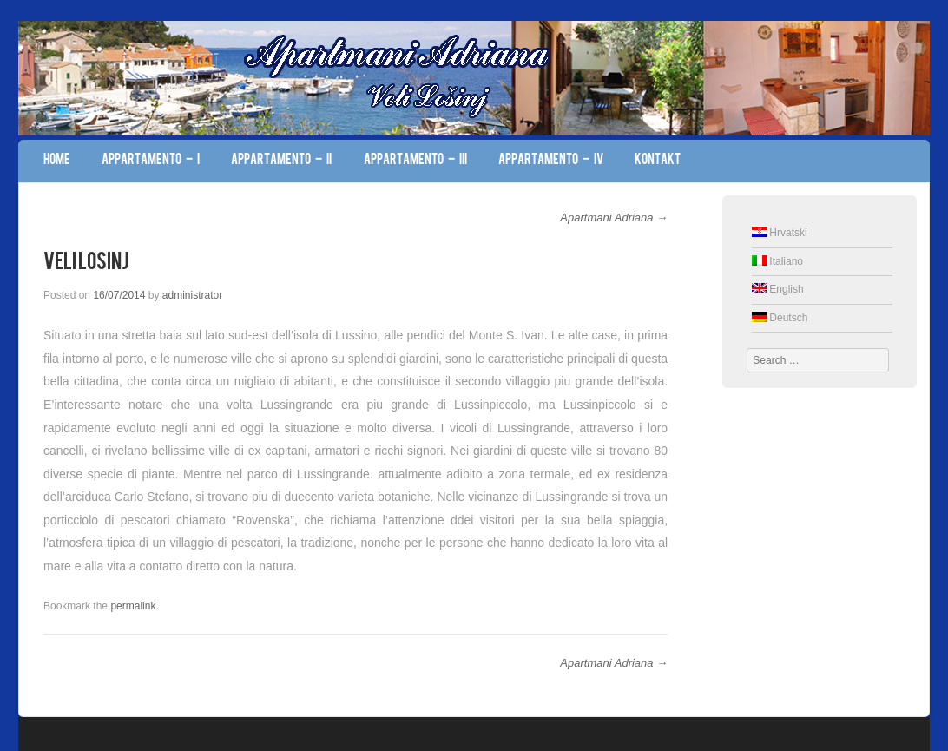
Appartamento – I (151, 161)
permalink (132, 606)
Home (56, 161)
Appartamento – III (415, 161)
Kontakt (658, 161)
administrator (192, 295)
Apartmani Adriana (614, 217)
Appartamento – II (281, 161)
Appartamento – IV (550, 161)
